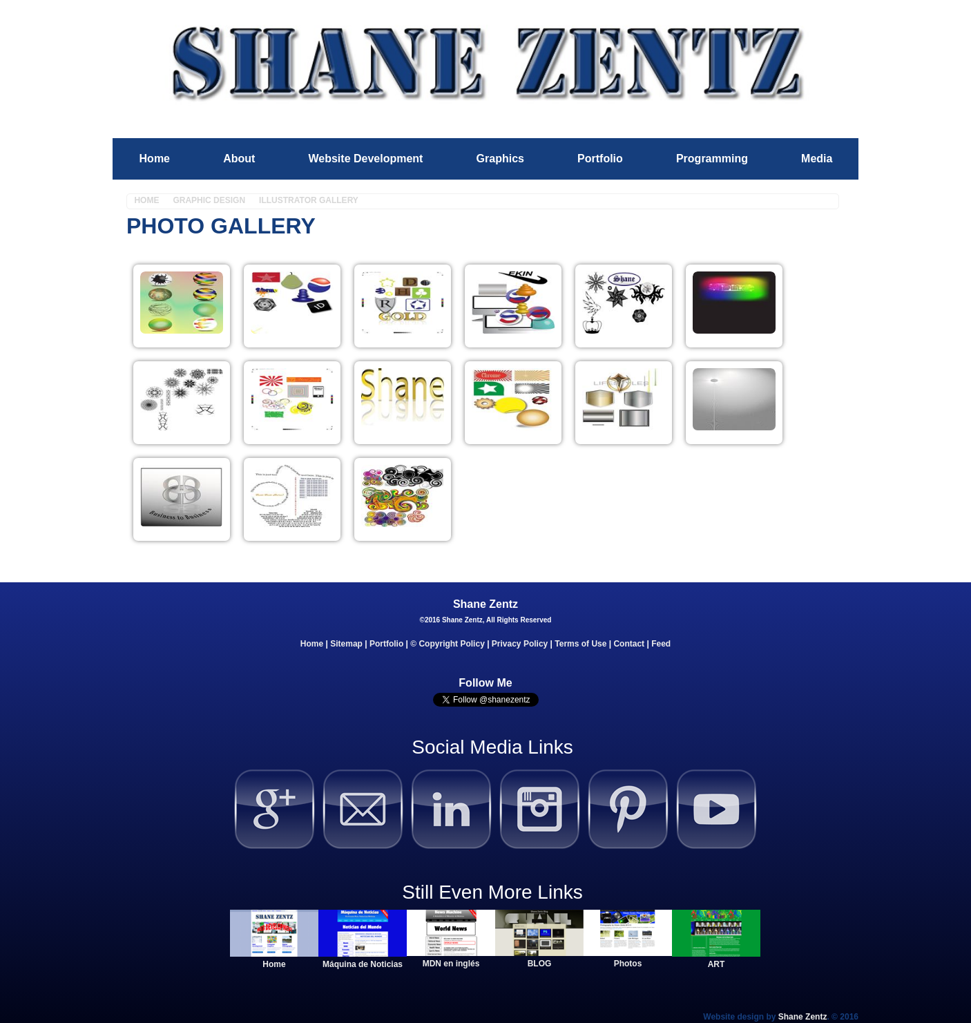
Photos (628, 963)
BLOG (540, 963)
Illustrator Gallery (308, 200)
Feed (661, 644)
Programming (712, 158)
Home (155, 158)
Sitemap (346, 644)
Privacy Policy (520, 644)
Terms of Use (580, 644)
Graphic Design (209, 200)
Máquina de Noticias (363, 964)
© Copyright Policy (447, 644)
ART (716, 964)
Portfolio (600, 158)
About (239, 158)
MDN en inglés (451, 963)
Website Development (365, 158)
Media (816, 158)
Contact (628, 644)
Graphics (500, 158)
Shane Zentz (802, 1017)
